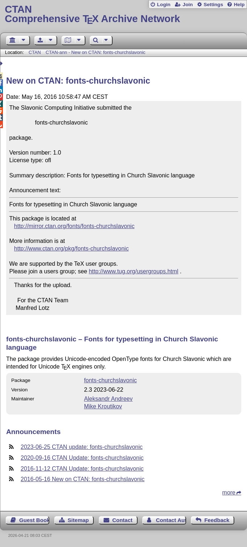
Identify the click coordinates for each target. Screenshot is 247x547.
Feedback (216, 520)
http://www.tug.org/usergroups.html (133, 271)
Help (239, 4)
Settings (213, 4)
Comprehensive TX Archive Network (123, 14)
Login (163, 4)
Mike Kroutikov (103, 406)
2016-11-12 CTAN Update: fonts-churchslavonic (82, 469)
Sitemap (78, 520)
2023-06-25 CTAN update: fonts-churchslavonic (82, 447)
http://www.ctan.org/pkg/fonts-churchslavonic (71, 248)
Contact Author (171, 520)
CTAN (35, 52)
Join (188, 4)
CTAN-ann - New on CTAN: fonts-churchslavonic (95, 52)
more (228, 492)
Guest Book (34, 520)
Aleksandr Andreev (108, 399)
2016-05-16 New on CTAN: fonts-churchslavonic (83, 479)
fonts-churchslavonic (110, 380)
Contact (122, 520)
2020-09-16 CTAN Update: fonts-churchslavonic (82, 458)
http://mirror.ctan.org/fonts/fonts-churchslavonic (74, 226)
